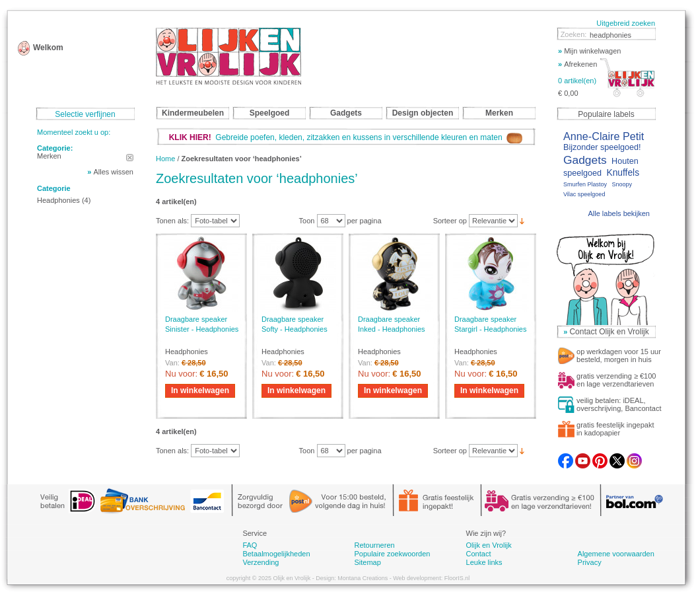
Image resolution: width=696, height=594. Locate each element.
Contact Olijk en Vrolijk (608, 331)
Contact (478, 554)
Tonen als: (172, 221)
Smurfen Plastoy (585, 184)
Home (165, 159)
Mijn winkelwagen (589, 51)
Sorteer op (450, 221)
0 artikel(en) (577, 81)
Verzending (260, 562)
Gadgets (585, 160)
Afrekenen (577, 64)
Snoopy (621, 184)
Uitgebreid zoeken (625, 23)
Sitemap (367, 562)
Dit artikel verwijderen (129, 157)
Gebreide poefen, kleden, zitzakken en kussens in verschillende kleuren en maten (346, 137)
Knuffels (622, 173)
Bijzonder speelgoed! (602, 147)
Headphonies (58, 200)
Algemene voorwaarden (616, 554)
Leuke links (484, 562)
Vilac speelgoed (584, 194)
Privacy (590, 562)
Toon (307, 221)
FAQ (249, 545)
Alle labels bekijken (619, 213)
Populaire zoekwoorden (392, 554)
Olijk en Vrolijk (489, 545)
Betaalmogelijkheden (276, 554)
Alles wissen (113, 172)
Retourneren (374, 545)
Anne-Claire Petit (603, 136)
